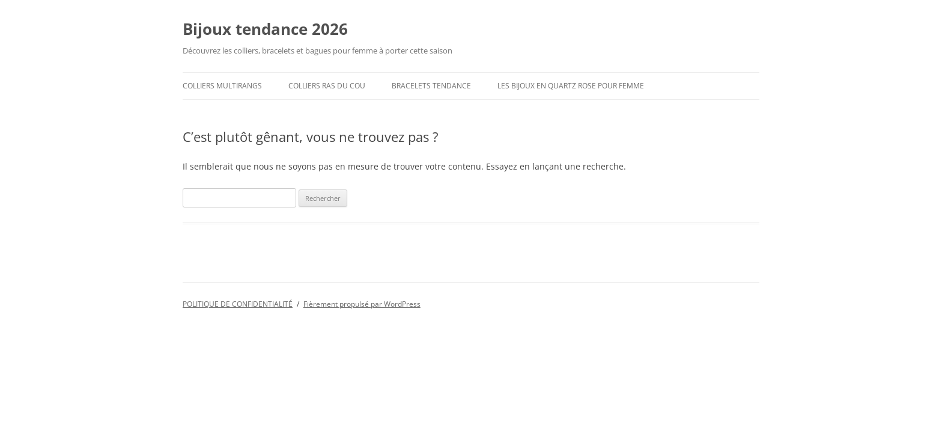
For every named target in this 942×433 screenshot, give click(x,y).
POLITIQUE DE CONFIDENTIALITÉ (238, 304)
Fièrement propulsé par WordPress (362, 304)
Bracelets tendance (431, 86)
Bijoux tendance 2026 (265, 29)
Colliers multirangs (222, 86)
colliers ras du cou (326, 86)
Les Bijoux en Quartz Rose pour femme (570, 86)
